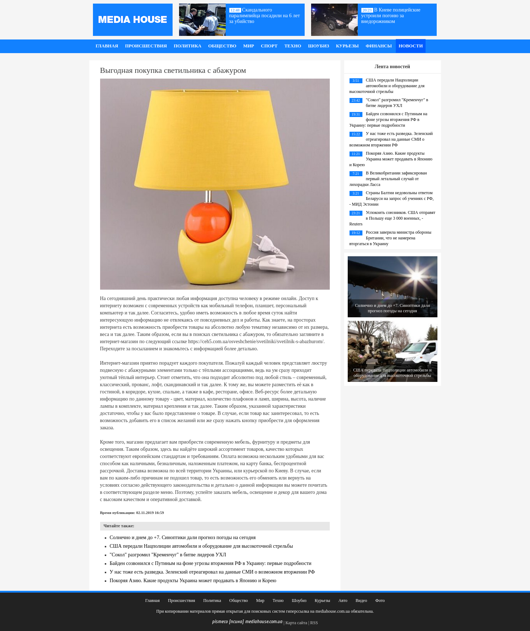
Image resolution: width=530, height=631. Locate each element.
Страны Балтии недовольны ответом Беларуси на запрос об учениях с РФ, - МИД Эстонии (392, 198)
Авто (342, 600)
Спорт (269, 45)
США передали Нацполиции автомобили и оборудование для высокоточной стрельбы (201, 546)
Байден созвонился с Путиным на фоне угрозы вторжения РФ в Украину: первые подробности (210, 563)
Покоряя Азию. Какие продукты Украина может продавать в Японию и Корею (193, 580)
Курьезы (347, 45)
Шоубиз (318, 45)
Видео (361, 600)
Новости (411, 45)
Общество (222, 45)
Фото (380, 600)
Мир (248, 45)
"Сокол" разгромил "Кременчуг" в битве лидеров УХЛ (168, 554)
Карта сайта (296, 622)
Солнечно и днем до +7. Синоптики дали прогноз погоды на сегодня (183, 537)
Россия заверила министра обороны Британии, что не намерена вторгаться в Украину (390, 238)
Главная (107, 45)
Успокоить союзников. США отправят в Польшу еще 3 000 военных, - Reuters (393, 218)
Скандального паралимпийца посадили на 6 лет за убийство (264, 15)
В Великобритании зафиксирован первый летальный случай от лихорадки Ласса (388, 178)
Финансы (379, 45)
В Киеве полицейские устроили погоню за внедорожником (391, 15)
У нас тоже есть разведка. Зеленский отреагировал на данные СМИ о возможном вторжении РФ (212, 572)
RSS (314, 622)
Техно (292, 45)
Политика (187, 45)
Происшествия (146, 45)
